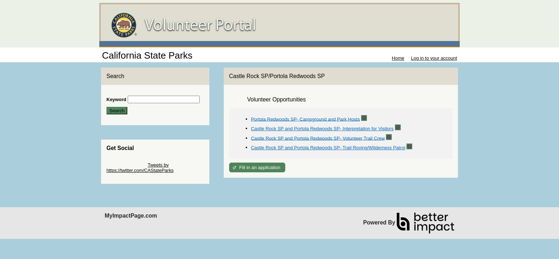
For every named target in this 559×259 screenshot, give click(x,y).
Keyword (116, 99)
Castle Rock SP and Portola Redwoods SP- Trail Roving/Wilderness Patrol (328, 147)
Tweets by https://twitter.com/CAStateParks (139, 167)
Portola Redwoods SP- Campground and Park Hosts (305, 119)
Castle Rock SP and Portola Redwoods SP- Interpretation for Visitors (322, 128)
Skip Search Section (127, 93)
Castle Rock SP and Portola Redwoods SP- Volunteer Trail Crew (318, 138)
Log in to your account (434, 58)
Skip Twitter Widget (126, 165)
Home (398, 58)
